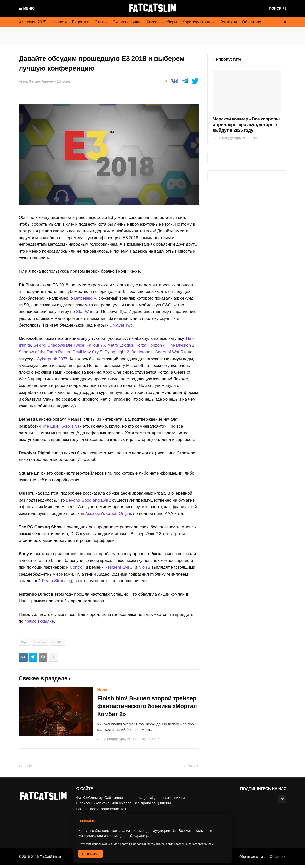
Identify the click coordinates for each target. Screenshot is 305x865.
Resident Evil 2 (118, 567)
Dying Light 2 (117, 352)
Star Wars (85, 311)
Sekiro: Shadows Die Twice (58, 345)
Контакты (228, 22)
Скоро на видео (127, 22)
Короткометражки (198, 22)
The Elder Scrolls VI (60, 426)
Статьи (101, 22)
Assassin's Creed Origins (108, 513)
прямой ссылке (39, 621)
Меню (29, 8)
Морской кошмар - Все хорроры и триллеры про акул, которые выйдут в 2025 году (246, 125)
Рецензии (80, 22)
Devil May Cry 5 (87, 352)
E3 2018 (57, 642)
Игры (24, 642)
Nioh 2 (144, 567)
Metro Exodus (120, 345)
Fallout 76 (96, 345)
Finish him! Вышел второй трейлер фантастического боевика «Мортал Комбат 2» (147, 706)
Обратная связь (252, 857)
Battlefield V (85, 298)
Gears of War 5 (169, 352)
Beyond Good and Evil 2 (88, 500)
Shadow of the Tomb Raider (44, 352)
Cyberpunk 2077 (52, 359)
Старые (190, 766)
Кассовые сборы (162, 22)
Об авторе (251, 22)
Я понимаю (90, 854)
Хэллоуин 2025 (32, 22)
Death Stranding (57, 580)
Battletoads (141, 352)
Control (76, 567)
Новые (26, 766)
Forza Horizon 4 (151, 345)
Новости (59, 22)
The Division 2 (181, 345)
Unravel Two (121, 325)
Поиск (275, 8)
